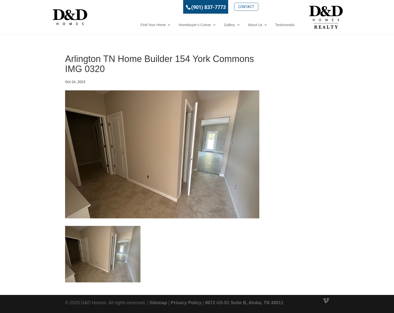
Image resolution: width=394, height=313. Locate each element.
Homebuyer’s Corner (173, 25)
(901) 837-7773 (186, 7)
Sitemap (158, 302)
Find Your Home (131, 25)
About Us (233, 25)
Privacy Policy (186, 302)
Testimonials (262, 25)
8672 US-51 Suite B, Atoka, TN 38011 (244, 302)
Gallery (207, 25)
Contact (224, 7)
